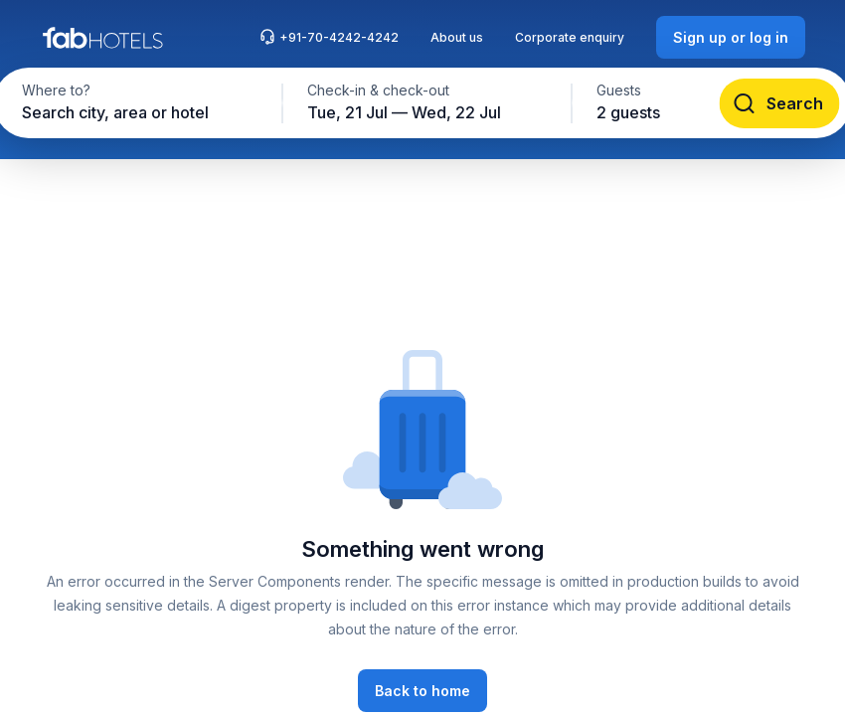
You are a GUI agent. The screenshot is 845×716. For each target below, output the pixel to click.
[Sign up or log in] (730, 37)
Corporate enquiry (569, 37)
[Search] (780, 103)
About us (456, 37)
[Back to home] (422, 690)
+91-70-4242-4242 (329, 37)
